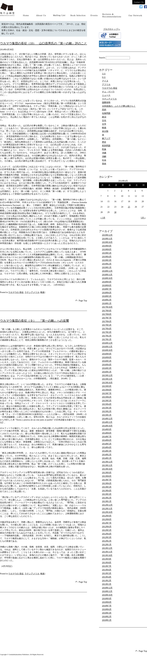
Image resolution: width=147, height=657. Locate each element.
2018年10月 (107, 278)
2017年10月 (107, 307)
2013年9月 (106, 472)
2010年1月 (106, 620)
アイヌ (105, 81)
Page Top (82, 300)
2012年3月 (106, 537)
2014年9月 (106, 429)
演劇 (104, 156)
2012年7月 (106, 523)
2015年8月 (106, 390)
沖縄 (104, 153)
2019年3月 (106, 260)
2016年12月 (107, 343)
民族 (104, 149)
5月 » (143, 218)
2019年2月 (106, 264)
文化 (104, 120)
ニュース (106, 95)
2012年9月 (106, 516)
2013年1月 (106, 501)
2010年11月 (107, 591)
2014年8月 (106, 433)
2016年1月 (106, 372)
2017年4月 (106, 329)
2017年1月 (106, 339)
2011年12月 (107, 548)
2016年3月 (106, 368)
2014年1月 (106, 458)
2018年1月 (106, 303)
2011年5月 (106, 573)
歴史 (104, 142)
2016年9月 (106, 354)
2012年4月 (106, 534)
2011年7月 (106, 566)
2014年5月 (106, 444)
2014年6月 (106, 440)
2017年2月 (106, 336)
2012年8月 (106, 519)
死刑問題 (106, 146)
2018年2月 (106, 300)
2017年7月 (106, 318)
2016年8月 (106, 357)
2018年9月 (106, 282)
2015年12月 (107, 375)
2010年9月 (106, 598)
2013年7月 (106, 480)
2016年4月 (106, 365)
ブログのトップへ (111, 29)
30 (115, 212)
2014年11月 (107, 422)
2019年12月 (107, 235)
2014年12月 (107, 419)
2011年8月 (106, 562)
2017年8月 (106, 314)
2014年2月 (106, 454)
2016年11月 (107, 347)
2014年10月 (107, 426)
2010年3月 (106, 613)
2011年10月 (107, 555)
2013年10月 (107, 469)
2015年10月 (107, 383)
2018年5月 (106, 296)
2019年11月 (107, 239)
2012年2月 (106, 541)
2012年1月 (106, 544)
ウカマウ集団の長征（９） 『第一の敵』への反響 (34, 320)
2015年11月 (107, 379)
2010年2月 (106, 616)
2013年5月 (106, 487)
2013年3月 (106, 494)
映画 (42, 292)
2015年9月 (106, 386)
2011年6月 (106, 570)
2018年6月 (106, 293)
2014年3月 (106, 451)
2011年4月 (106, 577)
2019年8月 (106, 249)
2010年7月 (106, 606)
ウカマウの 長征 (16, 292)
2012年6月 (106, 526)
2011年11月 (107, 552)
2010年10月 (107, 595)
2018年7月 (106, 289)
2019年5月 (106, 253)
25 (129, 207)
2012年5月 (106, 530)
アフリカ (106, 84)
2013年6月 (106, 483)
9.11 (104, 77)
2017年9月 (106, 311)
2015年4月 (106, 404)
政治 (104, 117)
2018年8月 (106, 285)
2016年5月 (106, 361)
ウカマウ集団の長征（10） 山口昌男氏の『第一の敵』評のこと (43, 43)
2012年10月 (107, 512)
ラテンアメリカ (32, 292)
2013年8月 (106, 476)
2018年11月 (107, 275)
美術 (104, 164)
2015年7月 (106, 393)
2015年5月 (106, 401)
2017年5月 (106, 325)
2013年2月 (106, 498)
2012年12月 (107, 505)
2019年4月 (106, 257)
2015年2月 (106, 411)
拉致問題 (106, 113)
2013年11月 (107, 465)
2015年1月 (106, 415)
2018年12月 (107, 271)
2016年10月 (107, 350)
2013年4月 (106, 490)
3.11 (104, 74)
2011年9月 (106, 559)
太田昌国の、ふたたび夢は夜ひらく (119, 106)
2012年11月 (107, 508)
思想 (104, 110)
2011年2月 (106, 580)
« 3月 (102, 218)
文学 (104, 124)
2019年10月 (107, 242)
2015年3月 (106, 408)
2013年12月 (107, 462)
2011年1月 (106, 584)
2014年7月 (106, 437)
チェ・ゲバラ (108, 92)
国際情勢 (106, 102)
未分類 (105, 131)
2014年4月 (106, 447)
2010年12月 (107, 588)
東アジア (106, 138)
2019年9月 (106, 246)
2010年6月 (106, 609)
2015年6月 (106, 397)
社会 (104, 160)
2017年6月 (106, 321)
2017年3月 (106, 332)
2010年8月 (106, 602)
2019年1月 (106, 267)
